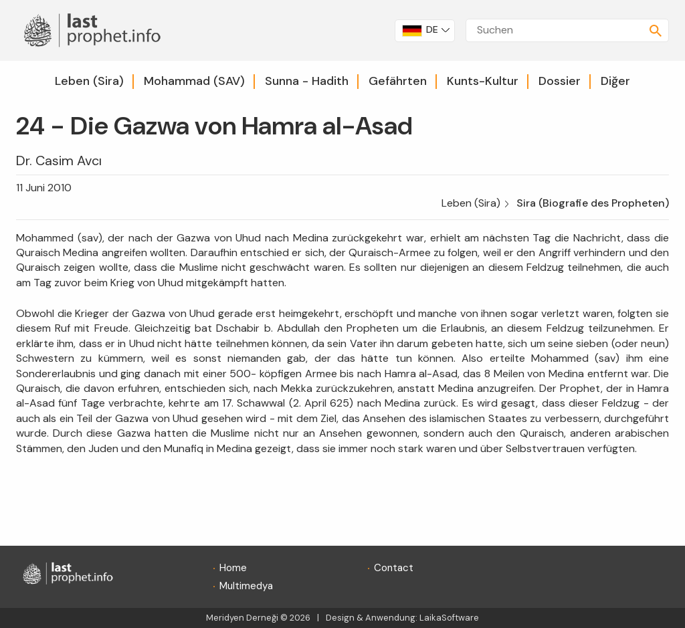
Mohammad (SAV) (194, 81)
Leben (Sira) (89, 81)
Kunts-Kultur (482, 81)
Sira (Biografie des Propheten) (592, 203)
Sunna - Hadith (307, 81)
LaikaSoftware (449, 617)
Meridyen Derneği (242, 617)
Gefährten (398, 81)
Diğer (615, 81)
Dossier (560, 81)
